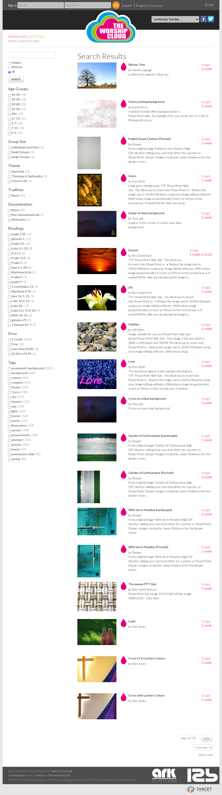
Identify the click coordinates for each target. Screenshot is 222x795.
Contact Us (40, 775)
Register (126, 5)
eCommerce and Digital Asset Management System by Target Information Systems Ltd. (199, 789)
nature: (19, 377)
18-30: (18, 99)
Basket (209, 5)
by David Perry (138, 107)
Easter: (19, 416)
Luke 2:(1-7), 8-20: (25, 310)
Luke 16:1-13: (22, 301)
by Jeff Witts (136, 330)
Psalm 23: (20, 243)
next (207, 738)
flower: (19, 387)
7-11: (17, 128)
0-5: (16, 133)
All (13, 71)
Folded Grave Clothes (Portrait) (149, 139)
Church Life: (21, 181)
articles (37, 36)
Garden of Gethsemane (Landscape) (152, 435)
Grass (132, 176)
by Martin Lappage (140, 70)
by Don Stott (136, 181)
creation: (21, 382)
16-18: (18, 94)
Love (131, 361)
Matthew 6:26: (23, 272)
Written (16, 67)
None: (18, 195)
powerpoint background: (32, 368)
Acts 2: (18, 253)
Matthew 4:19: (23, 291)
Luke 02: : (19, 305)
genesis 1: (21, 239)
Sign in (12, 5)
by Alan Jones (137, 626)
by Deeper (135, 144)
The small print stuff (59, 775)
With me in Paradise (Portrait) (148, 547)
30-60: (18, 104)
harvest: (20, 401)
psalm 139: (21, 234)
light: (18, 411)
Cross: (19, 392)
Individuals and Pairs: (27, 147)
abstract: (21, 440)
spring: (18, 459)
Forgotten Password (149, 5)
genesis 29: (21, 320)
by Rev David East (140, 255)
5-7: (16, 123)
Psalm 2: (19, 277)
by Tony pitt (136, 218)
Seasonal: (20, 171)
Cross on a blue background (147, 398)
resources (18, 36)
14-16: (18, 109)
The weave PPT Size (142, 584)
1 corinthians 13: (24, 286)
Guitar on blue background (146, 213)
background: (23, 373)
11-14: (18, 118)
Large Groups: (23, 157)
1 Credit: (21, 339)
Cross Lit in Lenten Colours (146, 658)
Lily (130, 287)
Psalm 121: (20, 258)
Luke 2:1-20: (21, 248)
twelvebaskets (18, 775)
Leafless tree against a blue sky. (148, 74)
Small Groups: (22, 152)
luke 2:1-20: (21, 267)
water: (19, 420)
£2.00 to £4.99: (23, 353)
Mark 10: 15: (21, 315)
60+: (17, 113)
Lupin (132, 621)
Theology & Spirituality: (29, 176)
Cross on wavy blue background (149, 408)
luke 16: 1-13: (22, 296)
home (12, 41)
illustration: (22, 425)
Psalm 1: (19, 262)
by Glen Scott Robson (142, 589)
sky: (17, 397)
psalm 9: (18, 282)
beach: (18, 449)
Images (16, 62)
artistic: (20, 444)
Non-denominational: (27, 215)
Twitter (210, 19)
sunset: (20, 430)
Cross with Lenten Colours (146, 695)
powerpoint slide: (26, 454)
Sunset (133, 250)
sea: (17, 406)
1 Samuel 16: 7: (23, 325)
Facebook (203, 19)
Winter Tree (136, 64)
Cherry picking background (146, 101)
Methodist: (21, 219)
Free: (17, 344)
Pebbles (133, 324)
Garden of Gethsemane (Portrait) (150, 473)
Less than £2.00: (25, 349)
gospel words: (24, 435)
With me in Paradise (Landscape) (150, 510)
